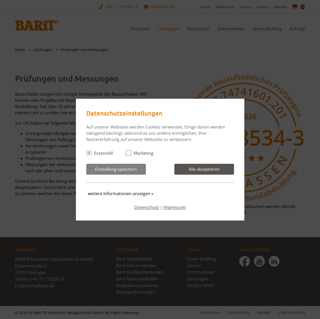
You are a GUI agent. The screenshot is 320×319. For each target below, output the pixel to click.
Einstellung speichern (116, 169)
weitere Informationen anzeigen (120, 193)
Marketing (142, 153)
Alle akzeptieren (204, 169)
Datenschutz (146, 207)
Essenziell (101, 153)
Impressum (174, 207)
